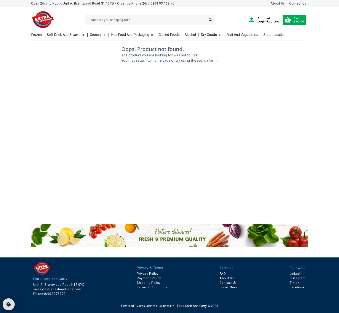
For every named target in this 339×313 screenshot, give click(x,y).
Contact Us (297, 3)
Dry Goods (211, 35)
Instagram (298, 278)
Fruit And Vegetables (242, 35)
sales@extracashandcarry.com (57, 289)
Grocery (98, 35)
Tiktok (294, 282)
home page (161, 60)
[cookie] (9, 304)
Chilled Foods (169, 35)
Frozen (36, 35)
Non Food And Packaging (132, 35)
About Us (278, 3)
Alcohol (190, 35)
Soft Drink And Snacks (66, 35)
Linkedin (296, 273)
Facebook (297, 287)
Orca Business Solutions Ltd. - (158, 306)
